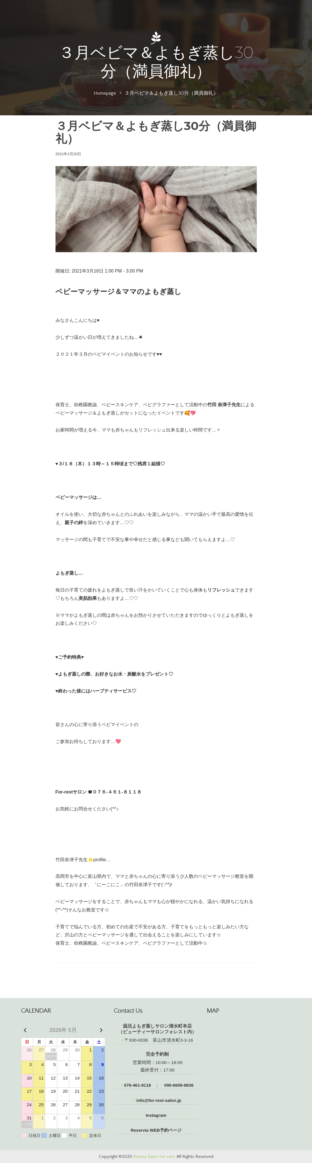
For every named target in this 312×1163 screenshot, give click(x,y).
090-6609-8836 (178, 1085)
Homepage (105, 93)
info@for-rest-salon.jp (157, 1100)
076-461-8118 (136, 1085)
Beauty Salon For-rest (153, 1156)
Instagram (156, 1115)
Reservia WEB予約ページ (156, 1130)
